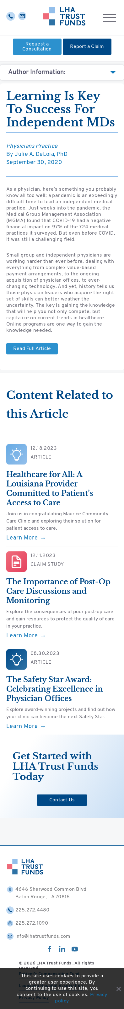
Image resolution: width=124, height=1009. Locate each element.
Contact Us (62, 800)
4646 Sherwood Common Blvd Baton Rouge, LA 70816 (46, 893)
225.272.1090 (27, 923)
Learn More (25, 538)
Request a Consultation (36, 47)
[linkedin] (62, 950)
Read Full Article (32, 348)
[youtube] (74, 950)
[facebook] (49, 950)
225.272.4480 (27, 910)
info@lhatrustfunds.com (38, 936)
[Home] (64, 17)
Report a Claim (87, 46)
